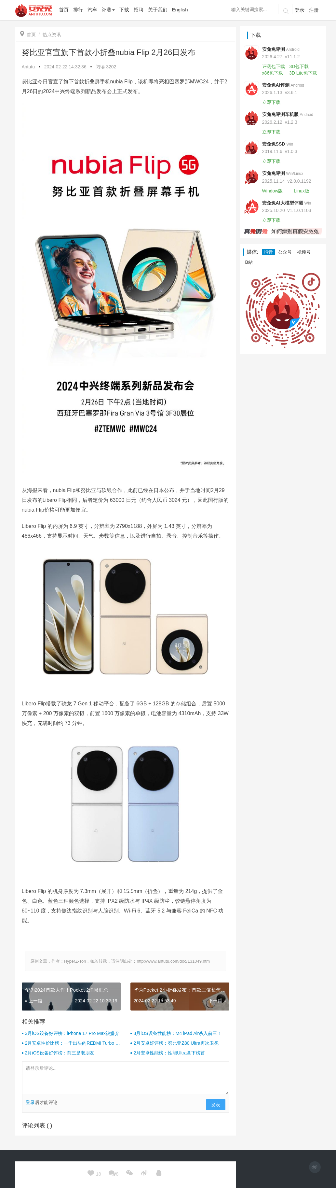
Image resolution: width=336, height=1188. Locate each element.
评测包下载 (273, 66)
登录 (299, 10)
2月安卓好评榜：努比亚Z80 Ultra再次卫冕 (176, 1043)
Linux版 (301, 190)
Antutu (28, 66)
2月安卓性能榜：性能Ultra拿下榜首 (169, 1052)
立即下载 (271, 102)
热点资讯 (52, 34)
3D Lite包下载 (303, 73)
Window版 (272, 190)
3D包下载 (299, 66)
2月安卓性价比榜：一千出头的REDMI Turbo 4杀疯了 (71, 1043)
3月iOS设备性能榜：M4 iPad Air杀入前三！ (178, 1033)
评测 (108, 9)
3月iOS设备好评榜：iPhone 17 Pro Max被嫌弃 (72, 1033)
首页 (28, 34)
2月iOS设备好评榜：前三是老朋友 (59, 1052)
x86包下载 (272, 73)
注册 (314, 10)
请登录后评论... (125, 1078)
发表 (215, 1104)
